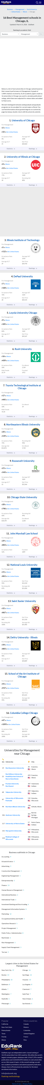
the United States (12, 132)
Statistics (11, 149)
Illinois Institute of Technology (22, 240)
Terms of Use (16, 1084)
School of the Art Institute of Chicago (22, 675)
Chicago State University (22, 497)
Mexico (26, 1027)
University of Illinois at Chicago (22, 156)
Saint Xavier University (22, 601)
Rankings (33, 149)
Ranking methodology (10, 1076)
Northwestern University (15, 768)
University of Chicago (22, 120)
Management (19, 9)
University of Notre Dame (15, 823)
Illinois (25, 12)
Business (10, 9)
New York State (6, 1027)
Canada (26, 1024)
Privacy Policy (27, 1084)
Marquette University (14, 831)
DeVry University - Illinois (22, 637)
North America (32, 9)
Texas (3, 1033)
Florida (3, 1037)
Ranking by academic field (22, 30)
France (26, 1037)
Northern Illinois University (15, 807)
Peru (25, 1040)
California (4, 1024)
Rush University (22, 349)
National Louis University (22, 564)
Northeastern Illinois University (22, 424)
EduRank (31, 24)
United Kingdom (29, 1033)
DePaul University (22, 276)
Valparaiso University (13, 792)
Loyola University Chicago (22, 312)
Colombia (27, 1030)
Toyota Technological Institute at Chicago (22, 387)
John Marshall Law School (22, 533)
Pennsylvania (5, 1030)
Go (41, 34)
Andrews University (13, 815)
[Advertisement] (22, 63)
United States (15, 12)
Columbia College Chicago (22, 712)
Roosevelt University (22, 460)
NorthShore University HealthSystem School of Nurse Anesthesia (14, 776)
